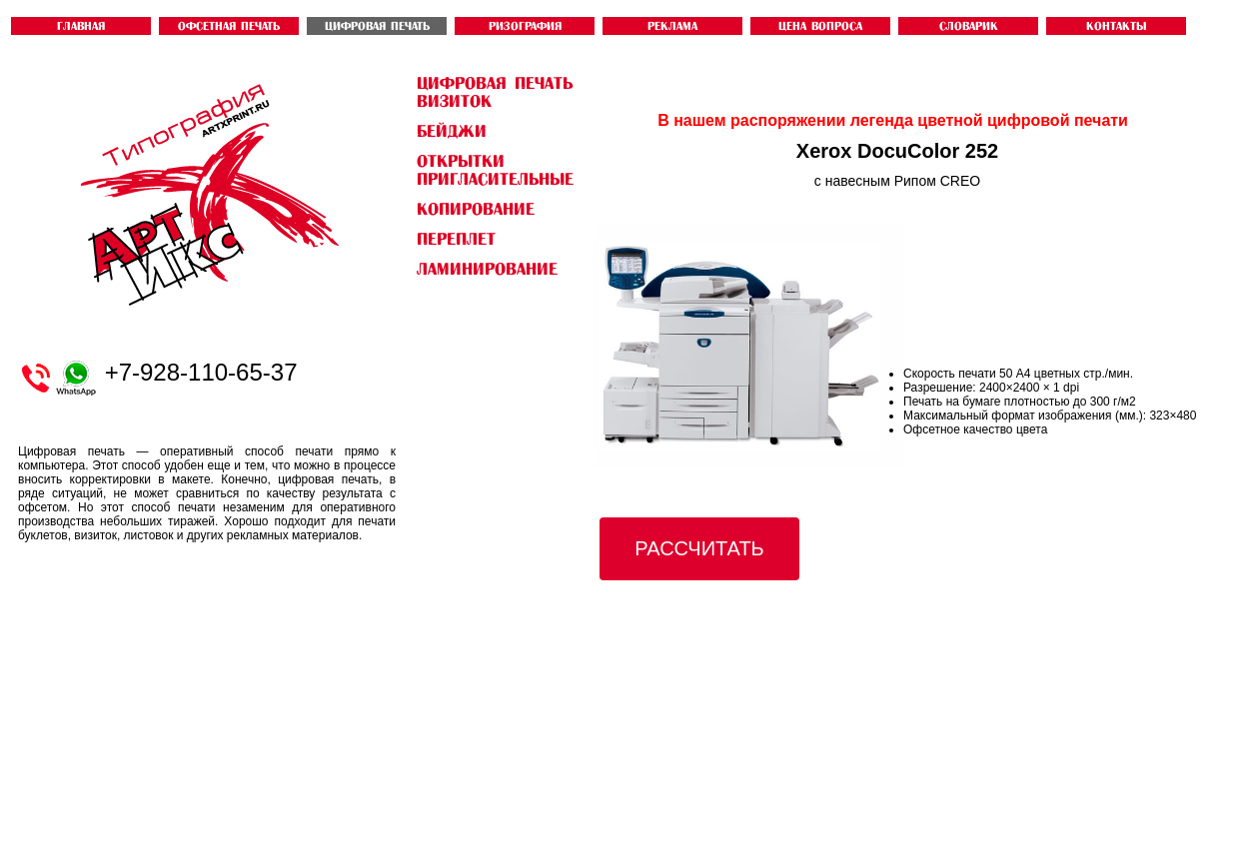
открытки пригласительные (495, 170)
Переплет (456, 239)
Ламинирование (487, 269)
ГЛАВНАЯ (81, 26)
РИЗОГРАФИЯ (525, 26)
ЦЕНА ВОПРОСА (820, 26)
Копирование (476, 209)
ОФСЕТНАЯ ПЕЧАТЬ (229, 26)
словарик (968, 26)
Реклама (672, 26)
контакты (1116, 26)
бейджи (452, 131)
